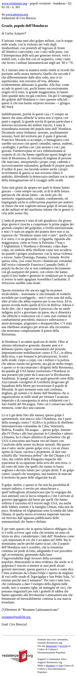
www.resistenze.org (14, 3)
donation (50, 665)
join (61, 665)
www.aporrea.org (16, 14)
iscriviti (63, 645)
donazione (51, 645)
